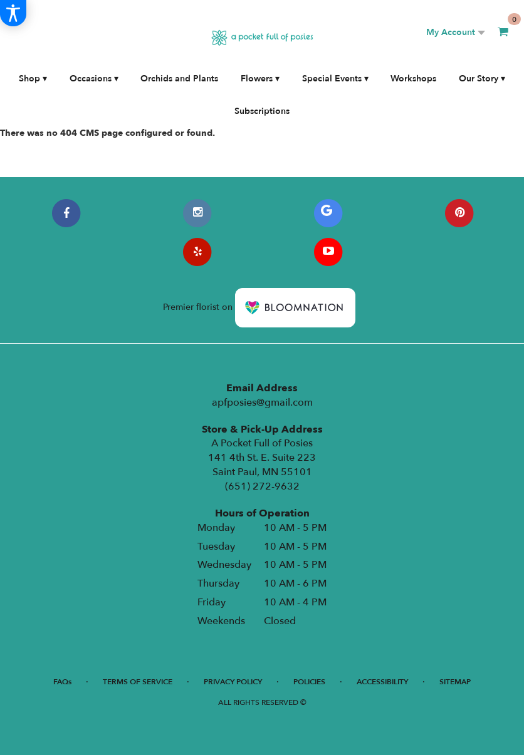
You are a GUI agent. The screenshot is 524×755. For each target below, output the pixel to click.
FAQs (62, 682)
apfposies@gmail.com (262, 402)
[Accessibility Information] (13, 13)
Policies (309, 682)
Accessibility (382, 682)
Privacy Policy (233, 682)
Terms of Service (137, 682)
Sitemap (455, 682)
